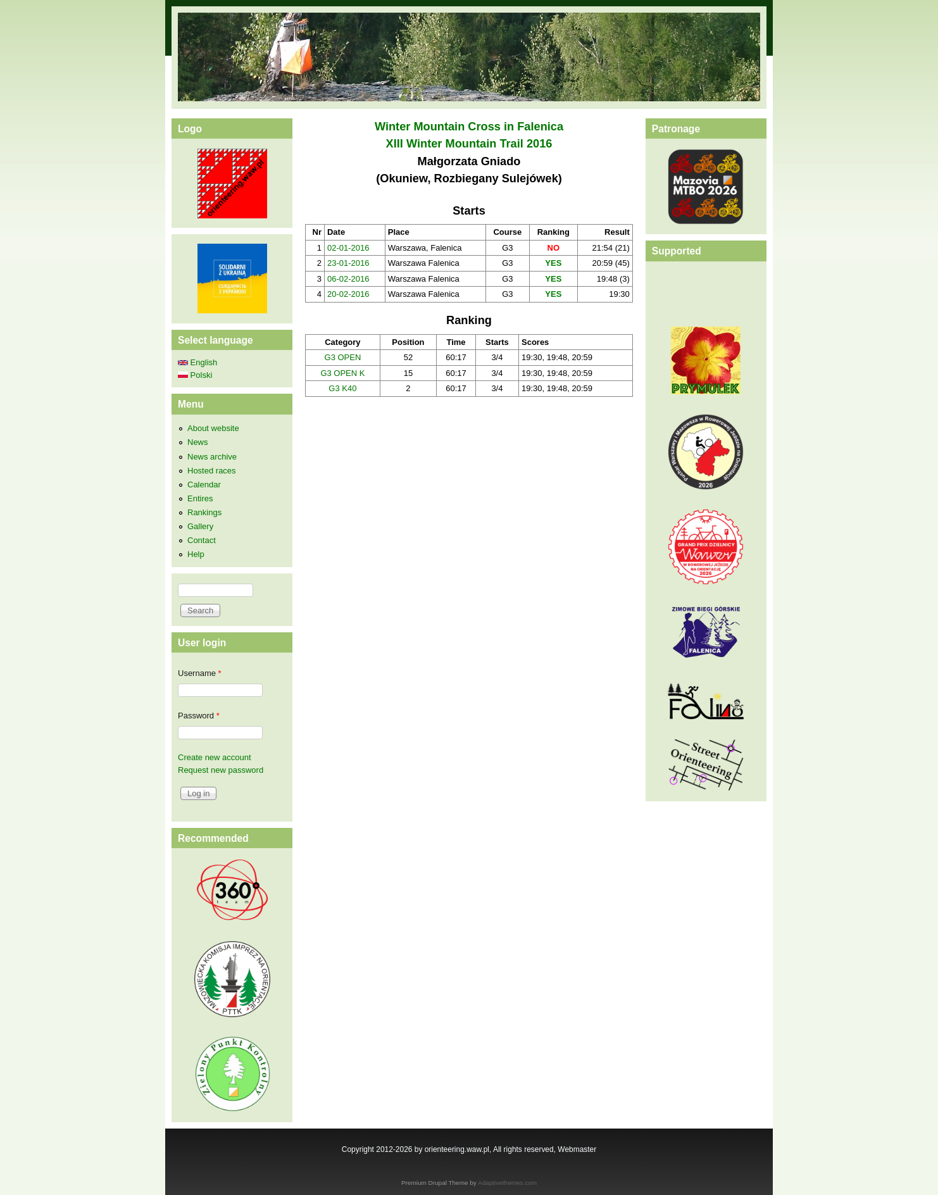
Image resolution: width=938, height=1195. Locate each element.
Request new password (220, 770)
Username (200, 673)
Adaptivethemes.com (507, 1182)
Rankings (204, 512)
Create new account (214, 757)
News (197, 442)
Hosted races (211, 470)
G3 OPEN (343, 357)
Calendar (204, 484)
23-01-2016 (348, 263)
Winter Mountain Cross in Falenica (469, 126)
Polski (195, 375)
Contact (201, 540)
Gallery (200, 526)
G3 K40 (342, 388)
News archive (212, 456)
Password (199, 715)
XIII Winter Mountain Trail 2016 (469, 143)
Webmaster (577, 1149)
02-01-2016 (348, 248)
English (197, 362)
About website (213, 428)
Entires (200, 498)
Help (195, 554)
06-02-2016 (348, 279)
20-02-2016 (348, 294)
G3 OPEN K (342, 373)
